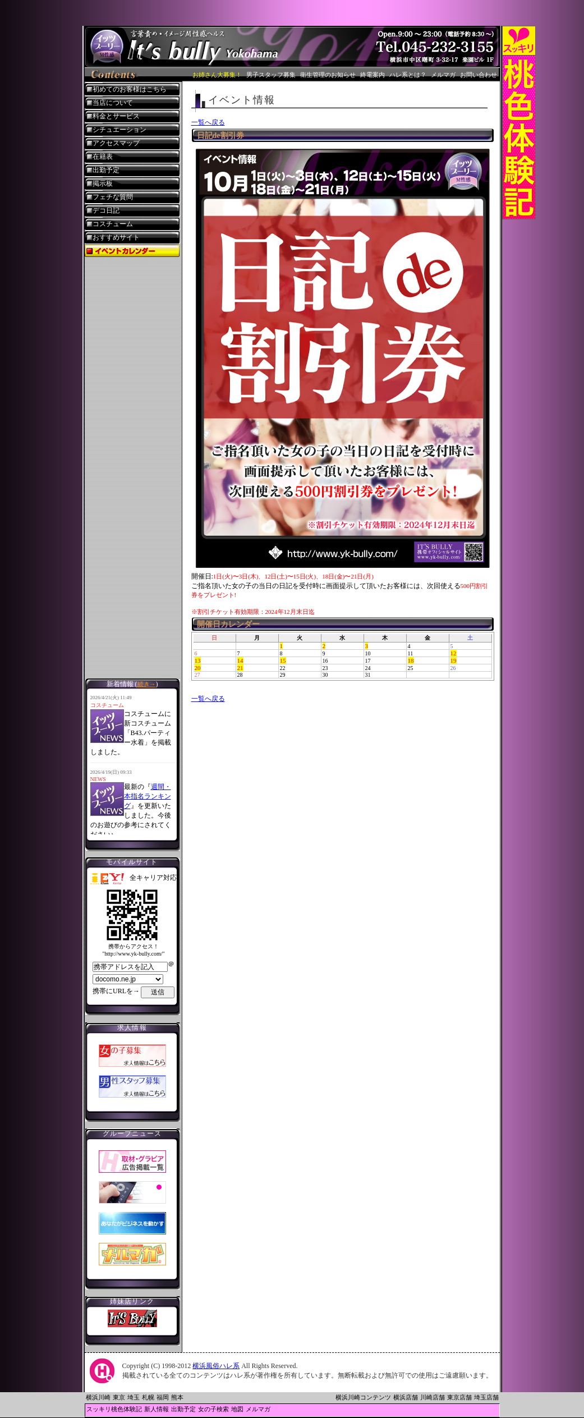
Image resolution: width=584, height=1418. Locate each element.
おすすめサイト (116, 237)
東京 (119, 1397)
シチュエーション (119, 130)
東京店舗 (459, 1397)
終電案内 (372, 74)
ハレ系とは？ (407, 74)
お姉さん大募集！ (217, 74)
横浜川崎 (98, 1397)
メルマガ (443, 74)
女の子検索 (213, 1409)
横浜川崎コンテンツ (363, 1397)
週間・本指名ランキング (147, 796)
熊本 (177, 1397)
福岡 (163, 1397)
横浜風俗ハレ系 (216, 1366)
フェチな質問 (113, 197)
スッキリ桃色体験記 (114, 1409)
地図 (237, 1409)
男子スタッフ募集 (271, 74)
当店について (113, 103)
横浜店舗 (405, 1397)
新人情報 (156, 1409)
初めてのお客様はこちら (130, 89)
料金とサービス (116, 116)
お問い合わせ (478, 74)
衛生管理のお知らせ (328, 74)
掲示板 (103, 183)
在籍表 (103, 156)
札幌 (148, 1397)
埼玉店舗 (486, 1397)
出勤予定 (106, 170)
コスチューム (113, 224)
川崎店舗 (432, 1397)
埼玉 (133, 1397)
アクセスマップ (116, 143)
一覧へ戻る (208, 122)
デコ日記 (106, 210)
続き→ (146, 684)
